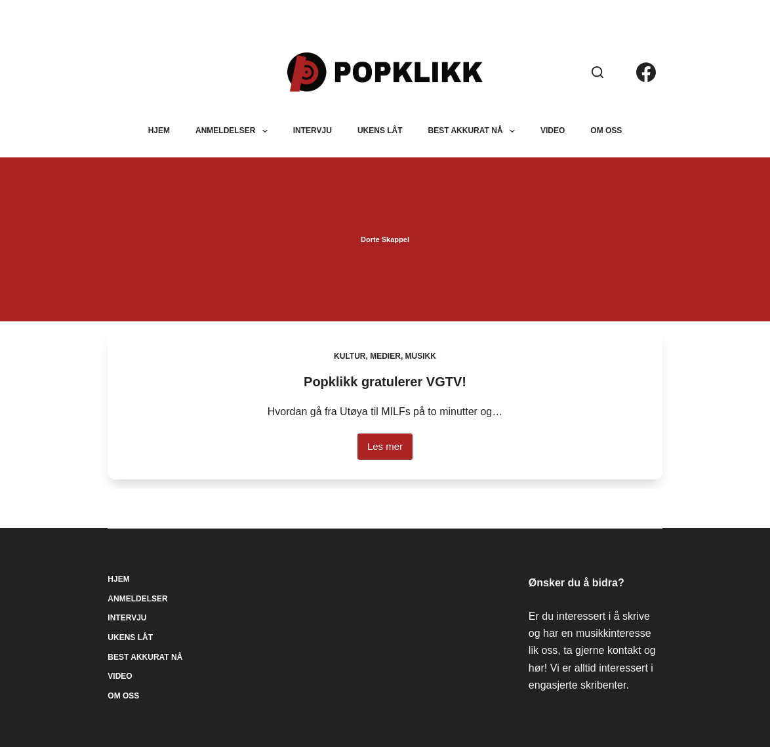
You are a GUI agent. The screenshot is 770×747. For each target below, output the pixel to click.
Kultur (349, 356)
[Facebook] (646, 72)
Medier (385, 356)
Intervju (312, 130)
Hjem (159, 130)
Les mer (390, 450)
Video (552, 130)
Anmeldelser (234, 131)
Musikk (420, 356)
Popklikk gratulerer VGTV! (385, 381)
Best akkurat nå (474, 131)
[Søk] (597, 72)
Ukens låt (380, 130)
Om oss (606, 130)
